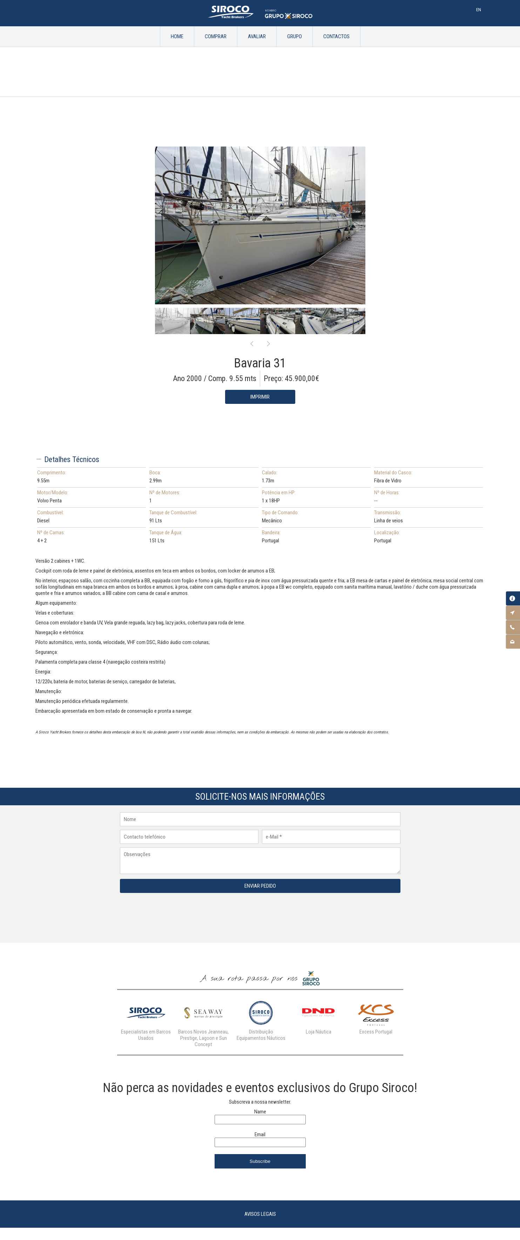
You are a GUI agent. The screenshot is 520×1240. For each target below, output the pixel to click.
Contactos (336, 36)
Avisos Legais (260, 1214)
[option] (260, 225)
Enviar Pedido (260, 886)
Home (177, 36)
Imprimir (260, 397)
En (478, 9)
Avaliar (257, 36)
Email (260, 1134)
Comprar (216, 36)
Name (260, 1112)
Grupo (294, 36)
